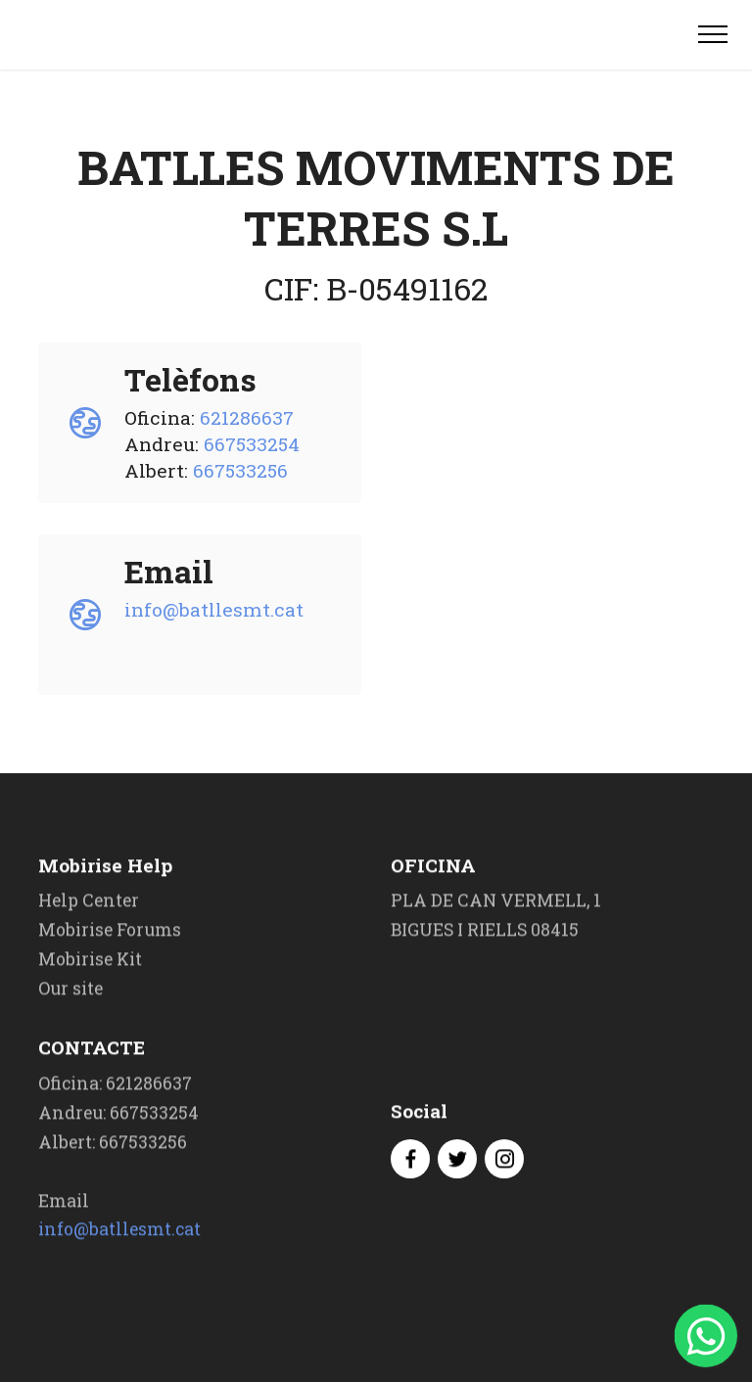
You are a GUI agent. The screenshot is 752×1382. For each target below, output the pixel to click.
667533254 (252, 444)
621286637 (247, 417)
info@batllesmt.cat (214, 609)
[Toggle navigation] (713, 34)
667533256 (240, 470)
